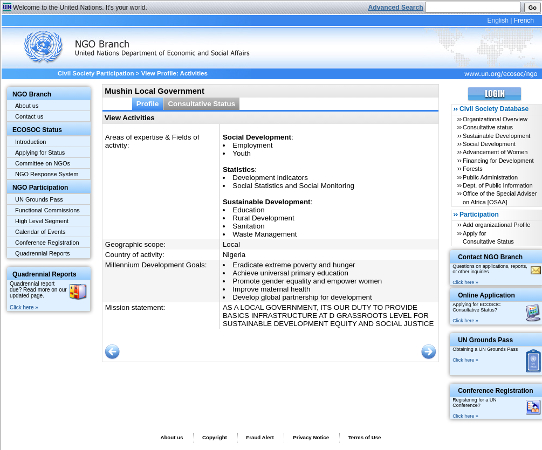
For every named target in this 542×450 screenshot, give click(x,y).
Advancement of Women (495, 152)
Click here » (24, 307)
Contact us (29, 116)
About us (26, 105)
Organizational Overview (495, 119)
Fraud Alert (259, 437)
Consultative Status (201, 104)
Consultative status (488, 127)
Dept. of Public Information (498, 185)
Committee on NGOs (42, 163)
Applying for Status (40, 152)
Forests (473, 168)
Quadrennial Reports (42, 253)
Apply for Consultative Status (488, 237)
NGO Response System (46, 174)
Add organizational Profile (496, 224)
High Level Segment (41, 221)
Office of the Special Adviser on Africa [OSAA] (500, 197)
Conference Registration (47, 242)
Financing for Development (498, 160)
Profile (147, 104)
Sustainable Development (496, 136)
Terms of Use (364, 437)
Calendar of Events (40, 232)
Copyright (214, 437)
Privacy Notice (311, 437)
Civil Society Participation (96, 73)
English (497, 20)
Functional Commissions (47, 210)
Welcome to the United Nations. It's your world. (80, 7)
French (524, 20)
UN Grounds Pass (39, 199)
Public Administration (490, 177)
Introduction (30, 142)
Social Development (489, 144)
